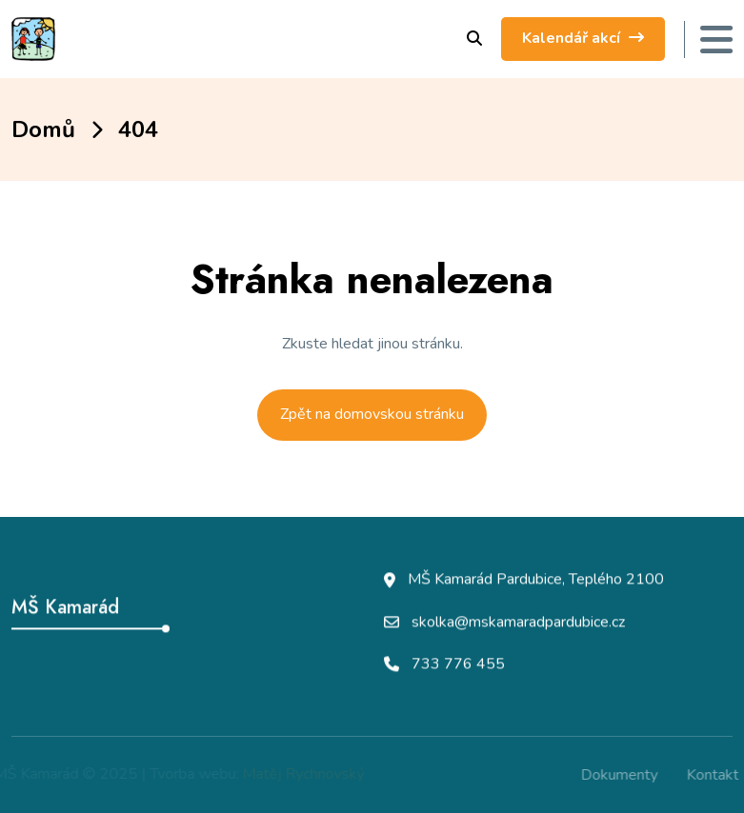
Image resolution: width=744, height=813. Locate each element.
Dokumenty (622, 774)
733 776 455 (458, 664)
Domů (43, 129)
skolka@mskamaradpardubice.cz (518, 622)
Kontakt (716, 774)
